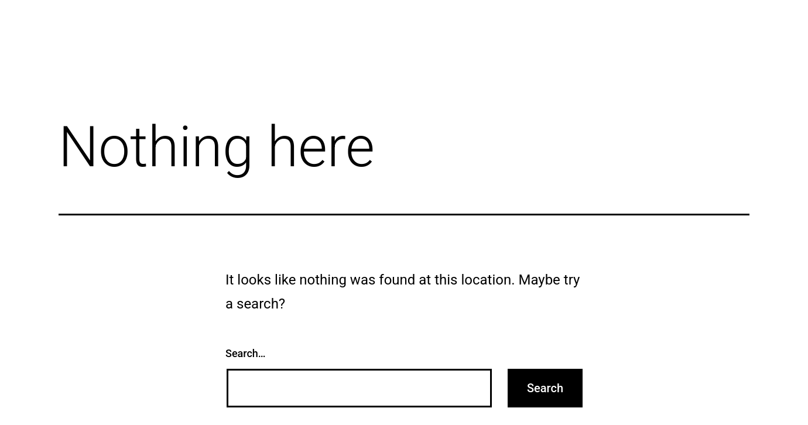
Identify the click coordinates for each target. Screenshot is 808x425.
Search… (245, 353)
